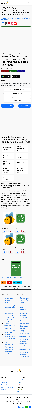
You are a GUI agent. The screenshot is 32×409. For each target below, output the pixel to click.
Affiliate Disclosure (7, 387)
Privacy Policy (5, 385)
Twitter (19, 382)
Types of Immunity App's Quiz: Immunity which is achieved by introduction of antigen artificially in (24, 303)
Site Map (4, 382)
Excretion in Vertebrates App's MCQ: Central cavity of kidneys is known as (24, 316)
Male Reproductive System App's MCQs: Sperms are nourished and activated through (8, 348)
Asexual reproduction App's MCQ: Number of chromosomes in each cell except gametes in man (9, 302)
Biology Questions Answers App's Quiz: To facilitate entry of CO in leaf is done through (9, 315)
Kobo (9, 282)
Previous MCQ (7, 106)
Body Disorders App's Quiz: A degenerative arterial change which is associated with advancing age (24, 328)
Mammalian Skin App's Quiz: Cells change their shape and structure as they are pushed (9, 328)
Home (3, 380)
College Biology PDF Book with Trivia (11, 277)
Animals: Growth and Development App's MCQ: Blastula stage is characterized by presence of (24, 354)
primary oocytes (17, 97)
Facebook (20, 380)
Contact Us (4, 390)
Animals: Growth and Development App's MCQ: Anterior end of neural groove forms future (24, 341)
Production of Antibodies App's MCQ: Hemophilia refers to (9, 337)
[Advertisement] (16, 40)
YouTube (19, 385)
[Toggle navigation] (29, 2)
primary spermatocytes (17, 89)
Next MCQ (24, 106)
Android (19, 389)
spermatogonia (17, 93)
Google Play (17, 282)
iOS (18, 392)
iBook (4, 282)
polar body (17, 101)
